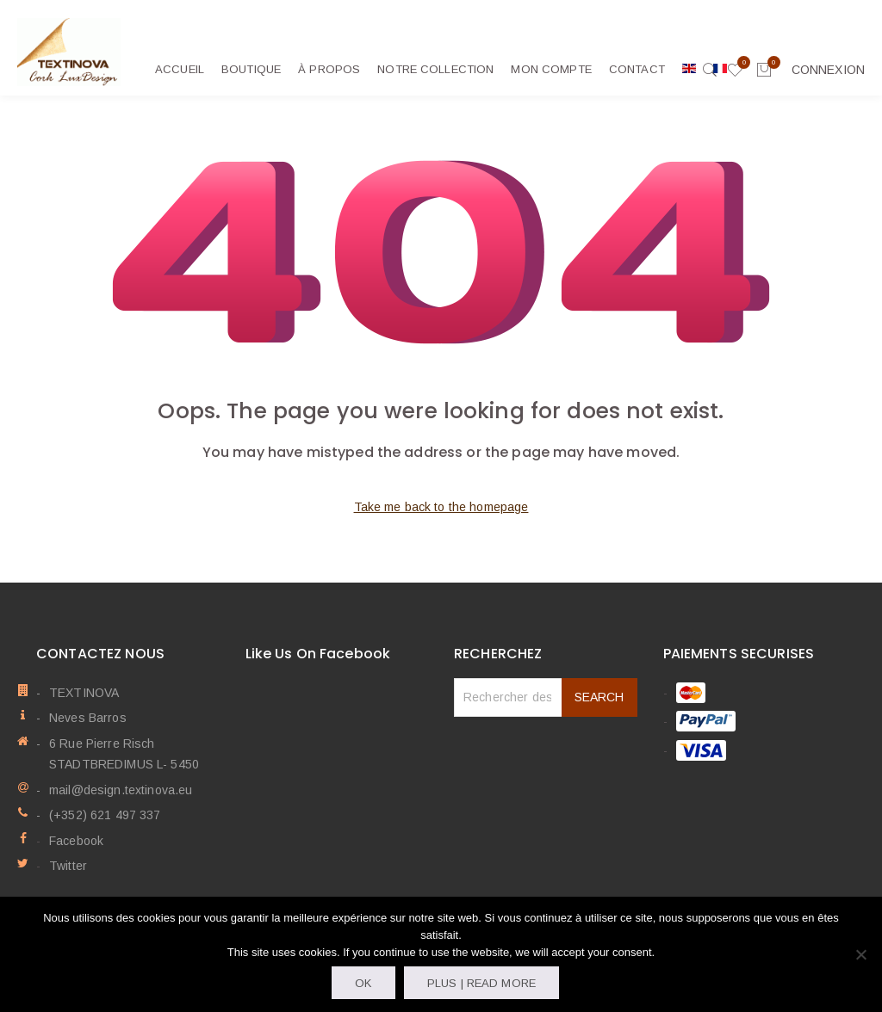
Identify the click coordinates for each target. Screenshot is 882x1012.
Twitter (68, 866)
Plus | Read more (481, 983)
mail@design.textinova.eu (120, 790)
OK (363, 983)
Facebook (76, 841)
